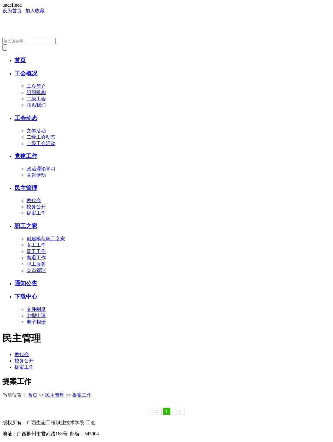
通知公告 (25, 283)
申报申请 (36, 315)
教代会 (34, 200)
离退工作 (36, 257)
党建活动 (36, 175)
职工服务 (36, 264)
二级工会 (36, 98)
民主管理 (25, 188)
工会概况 (25, 73)
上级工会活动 (41, 143)
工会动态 (25, 118)
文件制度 (36, 309)
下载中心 (25, 296)
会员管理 (36, 270)
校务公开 (36, 206)
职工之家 (25, 226)
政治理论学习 (41, 168)
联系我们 (36, 105)
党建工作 (25, 156)
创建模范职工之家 (46, 238)
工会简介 (36, 86)
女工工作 (36, 245)
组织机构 (36, 92)
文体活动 (36, 130)
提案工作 (36, 213)
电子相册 (36, 321)
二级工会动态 (41, 137)
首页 (20, 60)
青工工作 (36, 251)
